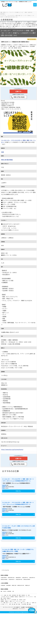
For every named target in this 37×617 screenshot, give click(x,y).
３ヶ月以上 (23, 601)
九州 (26, 595)
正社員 (24, 599)
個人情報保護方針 (29, 607)
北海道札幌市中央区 (19, 579)
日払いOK (8, 596)
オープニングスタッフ (29, 596)
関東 (1, 591)
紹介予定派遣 (14, 599)
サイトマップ (21, 608)
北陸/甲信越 (14, 595)
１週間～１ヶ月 (12, 601)
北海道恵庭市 (3, 585)
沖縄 (28, 595)
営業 (7, 602)
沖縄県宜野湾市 (18, 577)
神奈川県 (3, 160)
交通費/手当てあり (22, 596)
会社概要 (23, 607)
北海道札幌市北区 (25, 577)
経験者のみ (9, 598)
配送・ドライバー (5, 604)
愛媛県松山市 (27, 585)
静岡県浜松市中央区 (20, 585)
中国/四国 (23, 595)
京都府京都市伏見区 (11, 577)
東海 (17, 595)
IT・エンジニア (11, 602)
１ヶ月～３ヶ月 (18, 601)
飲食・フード (29, 602)
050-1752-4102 (19, 97)
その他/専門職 (23, 604)
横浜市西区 (10, 160)
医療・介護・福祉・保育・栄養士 (15, 604)
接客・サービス (23, 602)
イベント (18, 602)
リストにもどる (5, 570)
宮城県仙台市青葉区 (4, 579)
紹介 (18, 599)
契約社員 (20, 599)
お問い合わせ (15, 608)
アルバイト (9, 599)
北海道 (5, 595)
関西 (20, 595)
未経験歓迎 (12, 596)
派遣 (2, 152)
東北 (8, 595)
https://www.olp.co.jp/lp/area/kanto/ (12, 449)
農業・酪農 (29, 604)
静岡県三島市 (14, 585)
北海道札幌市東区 (4, 577)
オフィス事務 (3, 602)
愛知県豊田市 (8, 585)
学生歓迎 (4, 598)
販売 (15, 602)
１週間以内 (6, 601)
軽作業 (33, 602)
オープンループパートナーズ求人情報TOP (11, 607)
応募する (18, 91)
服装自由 (16, 596)
